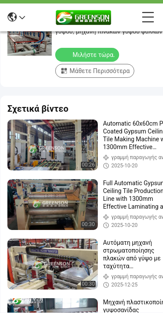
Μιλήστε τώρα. (88, 54)
